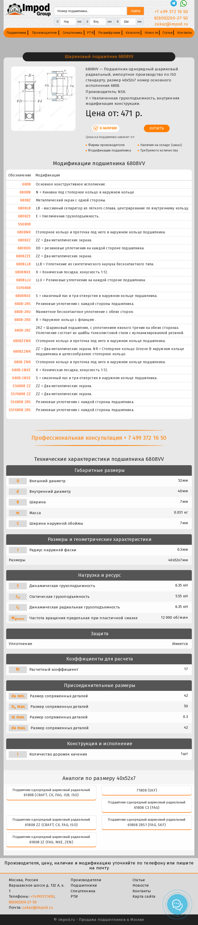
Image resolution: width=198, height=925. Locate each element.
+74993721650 (42, 896)
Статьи (167, 33)
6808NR (24, 232)
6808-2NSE (21, 378)
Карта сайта (144, 896)
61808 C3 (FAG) (147, 807)
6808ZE (24, 216)
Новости (151, 33)
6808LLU (23, 280)
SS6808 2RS (21, 402)
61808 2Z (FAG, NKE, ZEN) (51, 842)
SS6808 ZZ (22, 386)
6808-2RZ (23, 330)
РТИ (90, 33)
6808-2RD (22, 320)
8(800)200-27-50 (23, 902)
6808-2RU (22, 312)
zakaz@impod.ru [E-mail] (171, 24)
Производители (44, 33)
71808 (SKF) (146, 790)
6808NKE (23, 272)
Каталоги (133, 33)
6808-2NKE (21, 370)
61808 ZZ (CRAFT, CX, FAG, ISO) (51, 824)
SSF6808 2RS (20, 410)
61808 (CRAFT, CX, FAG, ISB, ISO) (51, 795)
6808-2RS (23, 304)
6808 (26, 184)
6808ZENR (22, 341)
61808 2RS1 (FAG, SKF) (147, 824)
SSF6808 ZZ (21, 394)
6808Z (25, 200)
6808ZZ (24, 240)
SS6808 (24, 224)
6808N (25, 192)
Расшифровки (109, 33)
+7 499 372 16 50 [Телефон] (171, 11)
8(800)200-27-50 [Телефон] (171, 18)
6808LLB (23, 264)
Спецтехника (72, 33)
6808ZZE (23, 256)
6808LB (24, 208)
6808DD (24, 248)
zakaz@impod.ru (37, 907)
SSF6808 (23, 288)
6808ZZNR (22, 351)
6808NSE (23, 296)
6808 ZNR (22, 362)
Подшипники (16, 33)
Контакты (184, 33)
